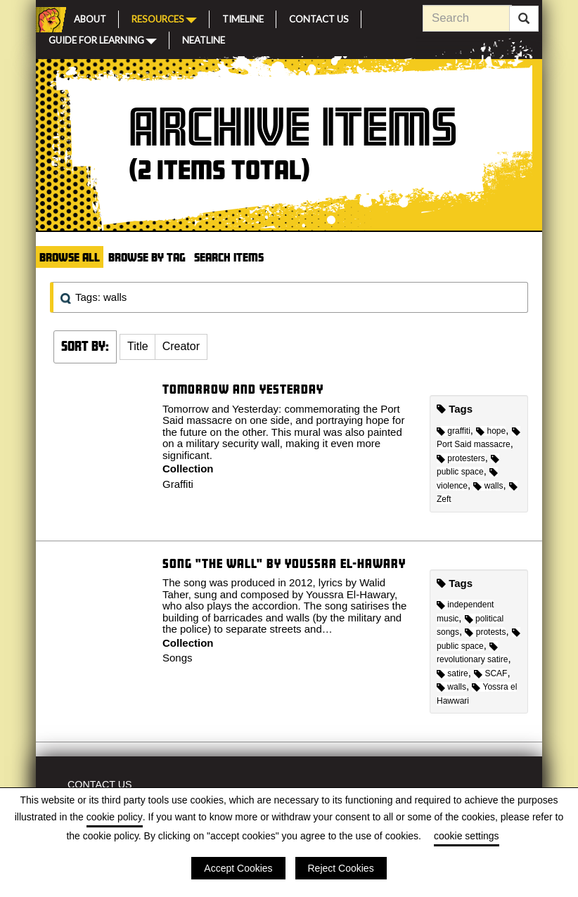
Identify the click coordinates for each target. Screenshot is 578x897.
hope (491, 431)
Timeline (243, 17)
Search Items (229, 257)
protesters (461, 458)
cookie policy (114, 816)
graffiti (453, 431)
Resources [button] (164, 18)
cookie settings (466, 835)
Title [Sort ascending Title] (137, 346)
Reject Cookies (341, 868)
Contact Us (319, 17)
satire (452, 673)
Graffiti (177, 484)
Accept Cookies (238, 868)
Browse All (69, 257)
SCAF (490, 673)
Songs (177, 658)
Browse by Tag (147, 257)
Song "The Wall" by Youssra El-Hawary (284, 563)
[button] (138, 347)
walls (488, 486)
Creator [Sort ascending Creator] (181, 346)
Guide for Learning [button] (103, 39)
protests (485, 632)
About (90, 17)
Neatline (203, 38)
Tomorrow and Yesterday (242, 389)
